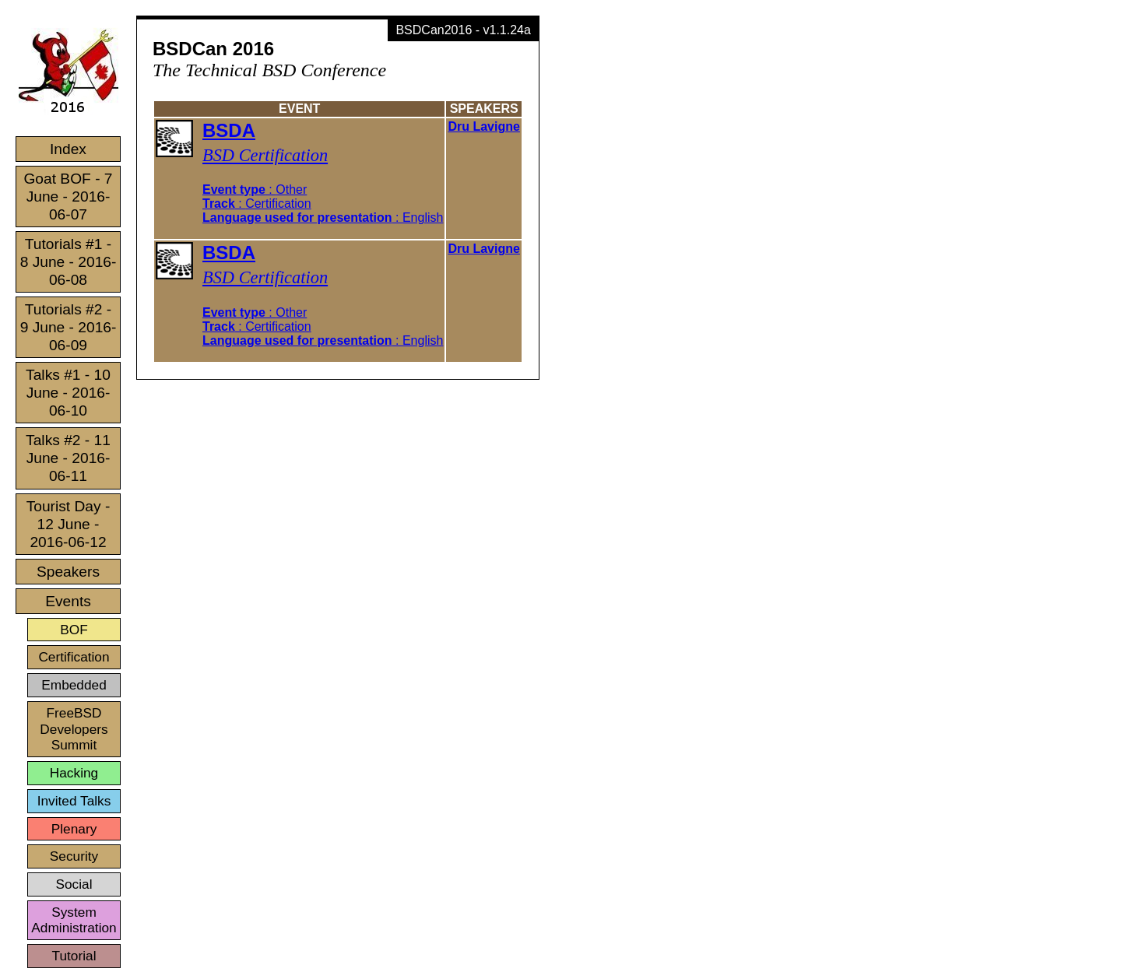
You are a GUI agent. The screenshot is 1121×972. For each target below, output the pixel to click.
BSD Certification (265, 155)
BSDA (228, 130)
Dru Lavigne (483, 126)
